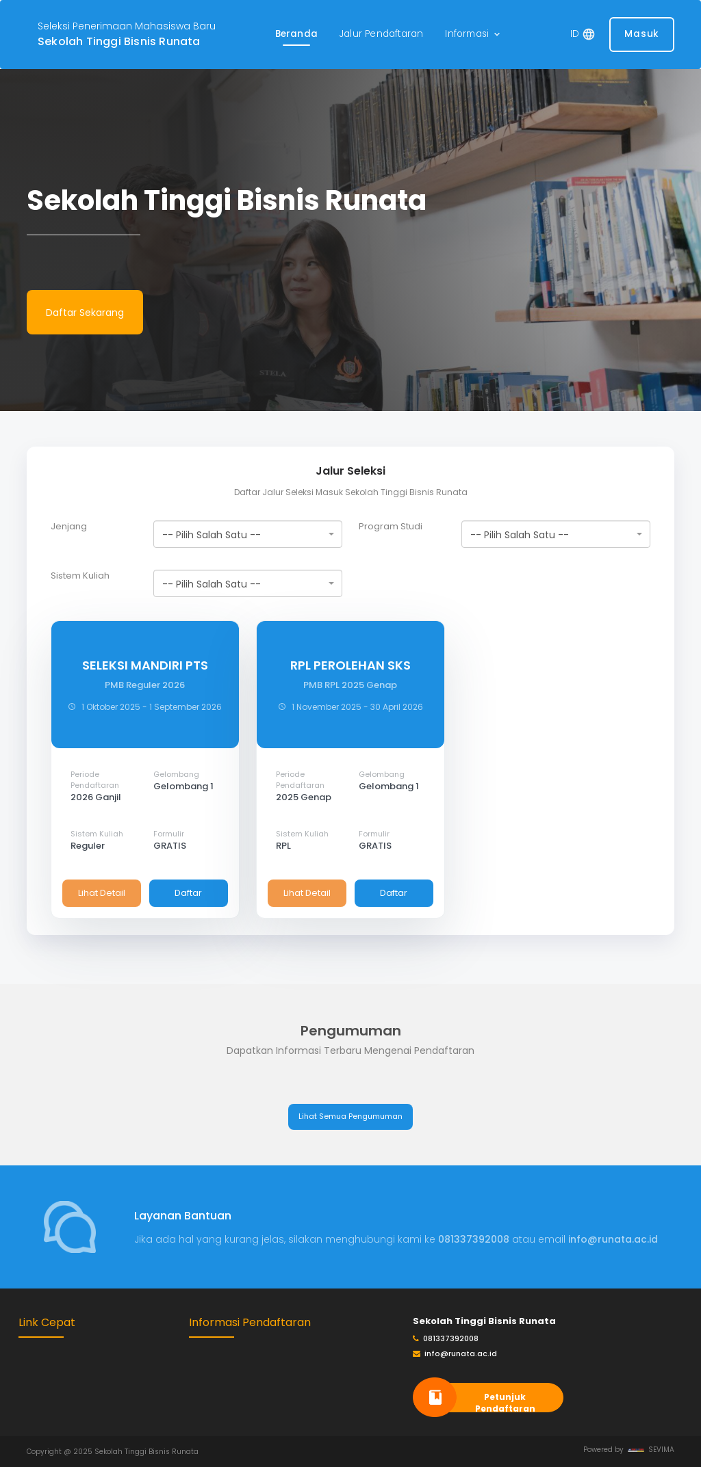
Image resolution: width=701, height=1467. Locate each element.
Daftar (188, 892)
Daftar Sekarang (85, 312)
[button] (474, 34)
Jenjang (69, 526)
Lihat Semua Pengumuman (350, 1116)
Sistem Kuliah (80, 576)
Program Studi (390, 526)
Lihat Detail (101, 892)
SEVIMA (651, 1449)
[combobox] (247, 534)
